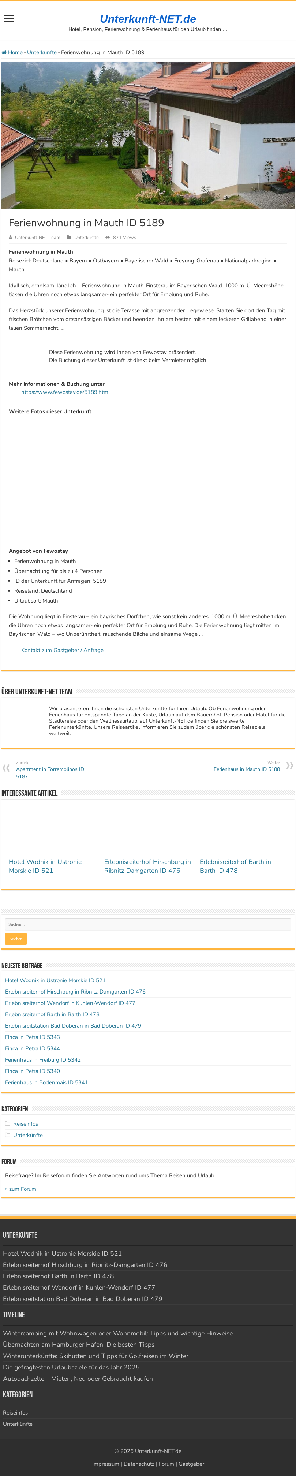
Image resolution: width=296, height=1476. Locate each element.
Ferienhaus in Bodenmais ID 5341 (46, 1082)
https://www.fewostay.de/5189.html (65, 392)
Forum (166, 1464)
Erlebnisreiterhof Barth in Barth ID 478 (235, 866)
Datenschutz (139, 1464)
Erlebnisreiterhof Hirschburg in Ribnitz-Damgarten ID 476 (147, 866)
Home (12, 52)
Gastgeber (191, 1464)
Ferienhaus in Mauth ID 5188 (242, 766)
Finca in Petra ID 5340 (32, 1071)
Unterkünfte (42, 52)
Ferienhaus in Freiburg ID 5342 (43, 1059)
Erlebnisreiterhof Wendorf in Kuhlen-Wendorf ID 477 (70, 1003)
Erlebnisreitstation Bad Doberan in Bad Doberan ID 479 (73, 1025)
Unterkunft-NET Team (37, 237)
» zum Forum (20, 1189)
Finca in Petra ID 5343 (32, 1037)
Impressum (105, 1464)
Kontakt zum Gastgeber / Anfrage (62, 650)
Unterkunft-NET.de (148, 19)
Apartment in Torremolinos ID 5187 (53, 770)
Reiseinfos (25, 1124)
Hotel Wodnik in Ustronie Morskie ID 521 (45, 866)
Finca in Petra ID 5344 (32, 1048)
